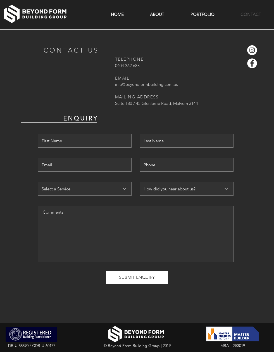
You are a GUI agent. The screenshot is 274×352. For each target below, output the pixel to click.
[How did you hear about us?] (187, 189)
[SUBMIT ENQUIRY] (136, 277)
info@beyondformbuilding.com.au (146, 84)
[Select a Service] (85, 189)
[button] (157, 14)
